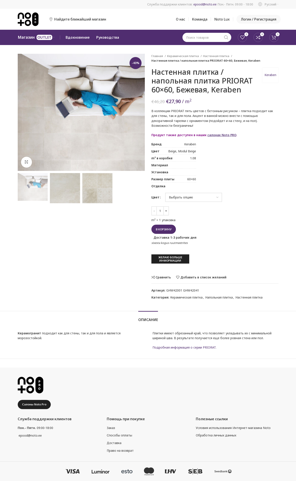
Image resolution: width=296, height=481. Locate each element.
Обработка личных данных (216, 435)
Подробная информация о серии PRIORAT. (184, 347)
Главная (157, 56)
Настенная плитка (216, 56)
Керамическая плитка (183, 56)
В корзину (164, 229)
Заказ (111, 428)
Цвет (155, 197)
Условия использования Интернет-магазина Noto (233, 428)
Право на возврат (120, 450)
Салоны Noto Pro (34, 404)
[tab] (148, 317)
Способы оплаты (119, 435)
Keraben (270, 75)
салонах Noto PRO (221, 135)
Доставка (114, 443)
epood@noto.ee (205, 4)
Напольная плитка (219, 297)
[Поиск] (206, 37)
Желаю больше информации (170, 259)
